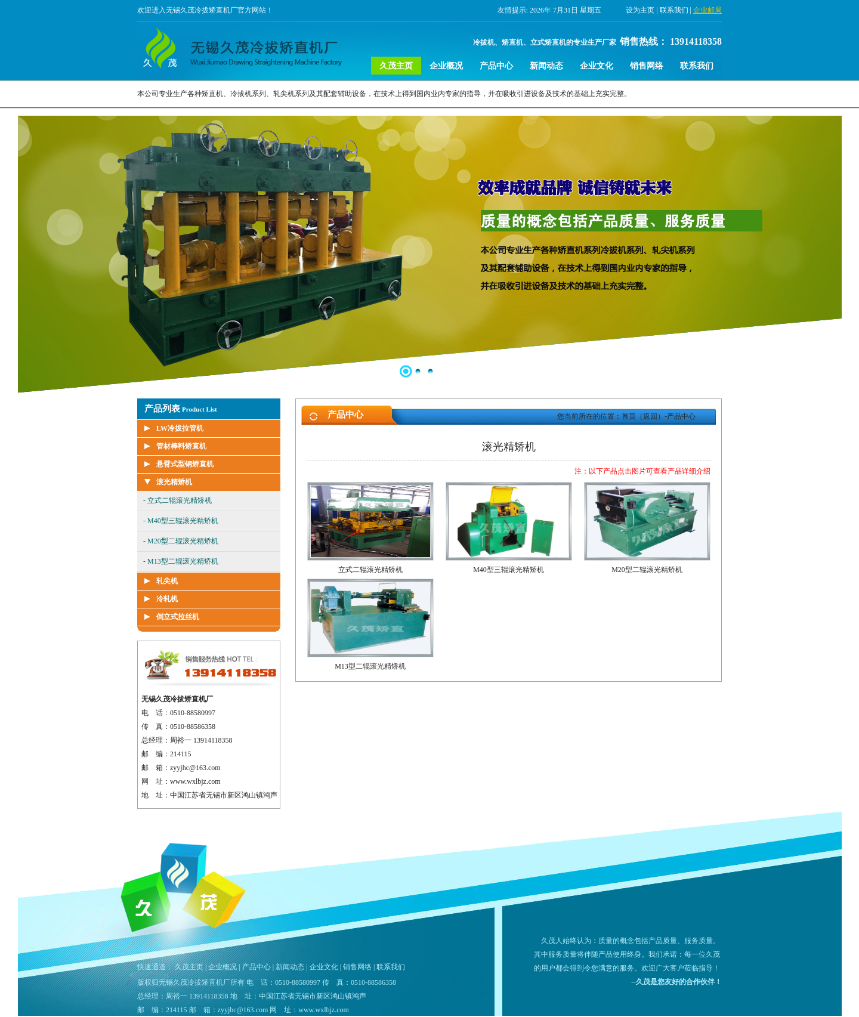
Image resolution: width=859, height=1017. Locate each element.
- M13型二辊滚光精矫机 (180, 561)
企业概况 (446, 65)
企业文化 (596, 65)
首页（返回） (643, 416)
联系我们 (674, 10)
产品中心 (496, 65)
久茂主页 (396, 65)
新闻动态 (546, 65)
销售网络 (646, 65)
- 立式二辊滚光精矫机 (177, 500)
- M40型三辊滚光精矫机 (180, 521)
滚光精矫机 (174, 482)
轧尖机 (167, 581)
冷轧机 (167, 599)
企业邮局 (707, 10)
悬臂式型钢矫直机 (185, 464)
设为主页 (640, 10)
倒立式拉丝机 (177, 617)
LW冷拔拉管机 (179, 428)
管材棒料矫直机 (181, 446)
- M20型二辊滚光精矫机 (180, 541)
